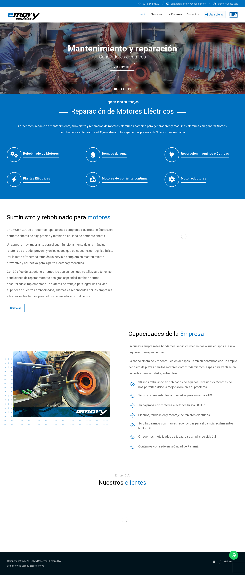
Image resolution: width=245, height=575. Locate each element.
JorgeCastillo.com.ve (33, 565)
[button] (15, 308)
